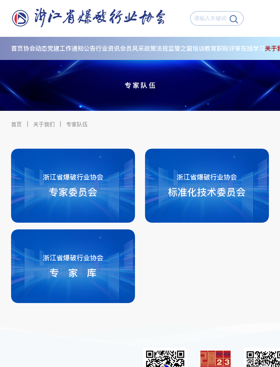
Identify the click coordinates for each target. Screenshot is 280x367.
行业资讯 (108, 48)
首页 (17, 48)
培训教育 (204, 48)
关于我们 (44, 124)
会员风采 (132, 48)
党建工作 (59, 48)
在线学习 (253, 48)
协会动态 (35, 48)
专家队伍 (77, 124)
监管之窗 (180, 48)
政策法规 (156, 48)
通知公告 (84, 48)
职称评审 (229, 48)
